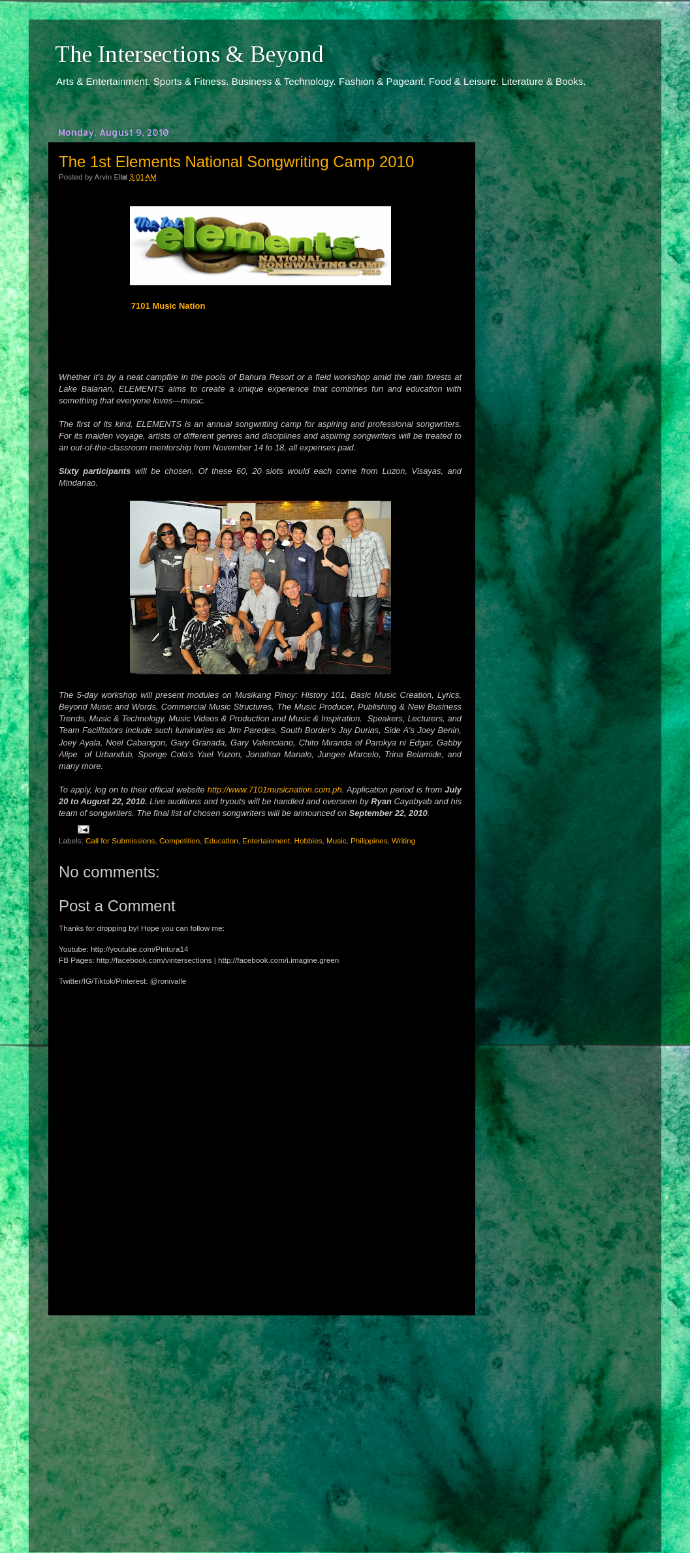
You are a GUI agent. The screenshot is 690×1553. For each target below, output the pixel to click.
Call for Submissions (120, 840)
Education (221, 840)
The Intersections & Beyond (189, 54)
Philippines (369, 840)
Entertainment (266, 840)
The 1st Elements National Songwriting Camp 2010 (236, 161)
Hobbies (308, 840)
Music (336, 840)
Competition (179, 840)
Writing (403, 840)
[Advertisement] (260, 1421)
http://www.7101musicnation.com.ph (275, 789)
